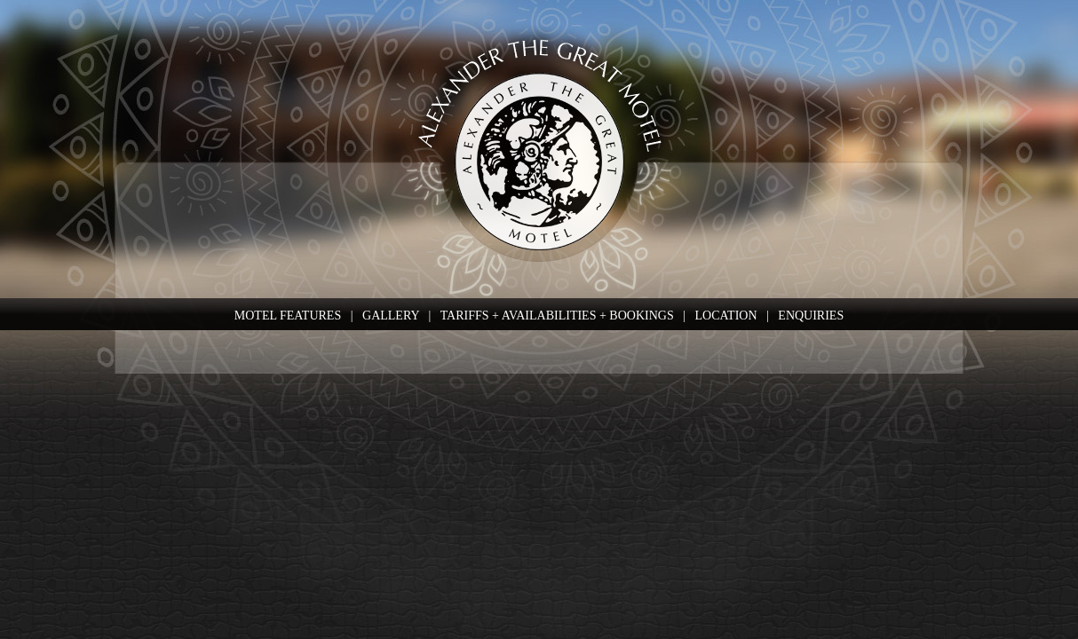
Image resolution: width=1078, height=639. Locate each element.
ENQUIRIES (811, 315)
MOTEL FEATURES (287, 315)
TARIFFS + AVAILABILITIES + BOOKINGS (557, 315)
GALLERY (390, 315)
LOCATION (726, 315)
